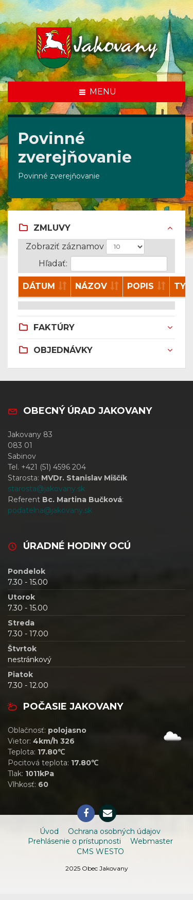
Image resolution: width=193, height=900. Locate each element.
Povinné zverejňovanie (59, 176)
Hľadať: (103, 263)
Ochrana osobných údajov (114, 831)
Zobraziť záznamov (85, 246)
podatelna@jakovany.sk (50, 510)
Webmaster (151, 841)
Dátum (39, 286)
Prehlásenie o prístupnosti (74, 841)
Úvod (49, 831)
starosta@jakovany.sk (46, 488)
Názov (91, 286)
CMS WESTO (100, 851)
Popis (140, 286)
